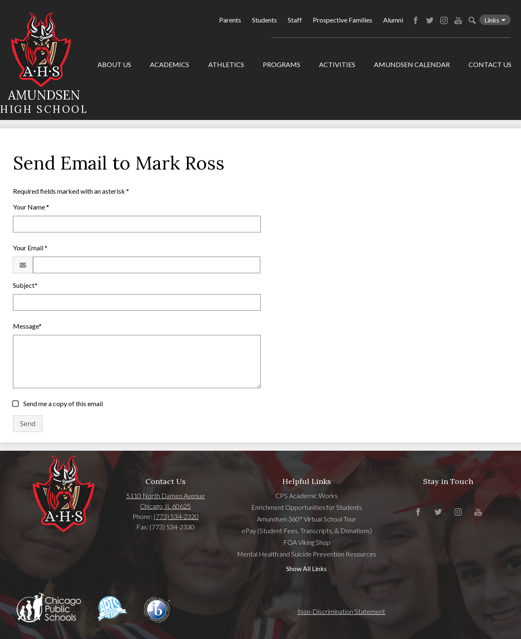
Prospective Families (342, 20)
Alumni (393, 20)
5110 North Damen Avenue (165, 495)
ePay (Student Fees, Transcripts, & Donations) (307, 530)
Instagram (444, 20)
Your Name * (31, 207)
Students (264, 20)
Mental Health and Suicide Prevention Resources (306, 554)
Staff (295, 20)
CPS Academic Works (306, 495)
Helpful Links (306, 481)
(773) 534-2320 (176, 516)
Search (472, 20)
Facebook (415, 20)
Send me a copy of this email (62, 403)
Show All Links (306, 568)
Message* (27, 326)
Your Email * (30, 248)
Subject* (25, 285)
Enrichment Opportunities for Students (306, 507)
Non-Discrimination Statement (341, 611)
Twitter (430, 20)
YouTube (458, 20)
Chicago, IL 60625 (165, 506)
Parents (230, 20)
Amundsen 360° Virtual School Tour (306, 519)
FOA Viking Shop (306, 542)
